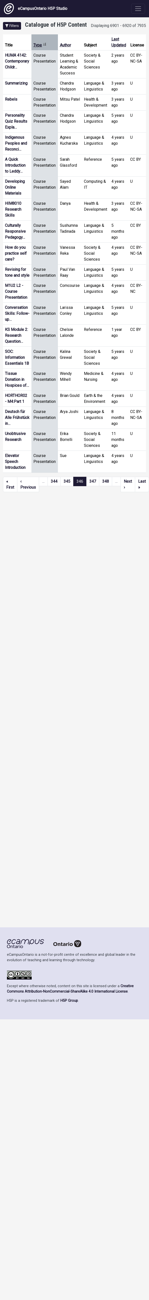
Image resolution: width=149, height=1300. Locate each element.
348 (105, 481)
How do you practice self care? (16, 253)
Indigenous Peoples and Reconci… (16, 143)
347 (92, 481)
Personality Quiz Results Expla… (16, 121)
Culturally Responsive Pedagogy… (15, 231)
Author (65, 45)
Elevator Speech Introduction (15, 461)
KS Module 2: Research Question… (16, 335)
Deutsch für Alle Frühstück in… (17, 417)
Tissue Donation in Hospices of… (17, 379)
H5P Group (69, 1001)
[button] (12, 26)
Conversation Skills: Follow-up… (17, 313)
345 (67, 481)
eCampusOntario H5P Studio (35, 8)
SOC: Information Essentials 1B (17, 357)
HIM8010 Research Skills (13, 209)
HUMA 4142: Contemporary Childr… (17, 61)
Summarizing (16, 83)
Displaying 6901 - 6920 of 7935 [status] (118, 25)
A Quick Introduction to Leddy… (15, 165)
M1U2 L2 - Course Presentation (16, 291)
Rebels (11, 99)
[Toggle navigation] (138, 9)
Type (40, 45)
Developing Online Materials (15, 187)
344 (54, 481)
